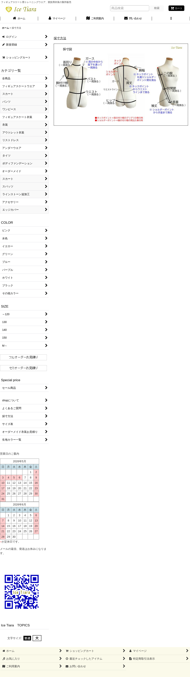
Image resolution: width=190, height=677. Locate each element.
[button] (171, 18)
